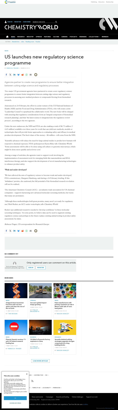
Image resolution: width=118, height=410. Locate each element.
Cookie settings (15, 403)
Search (56, 22)
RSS (46, 375)
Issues (30, 375)
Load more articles (40, 361)
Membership (109, 2)
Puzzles (38, 41)
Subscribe (27, 22)
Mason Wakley (63, 314)
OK (15, 398)
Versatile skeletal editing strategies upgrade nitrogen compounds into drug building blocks (64, 342)
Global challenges (77, 397)
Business (33, 337)
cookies (85, 404)
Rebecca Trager (13, 68)
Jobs (22, 41)
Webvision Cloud (109, 408)
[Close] (27, 374)
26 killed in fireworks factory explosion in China (40, 340)
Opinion (33, 300)
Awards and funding (62, 397)
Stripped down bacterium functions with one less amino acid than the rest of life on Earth (15, 305)
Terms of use (36, 387)
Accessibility (47, 387)
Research (58, 337)
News (6, 51)
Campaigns (49, 397)
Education (101, 2)
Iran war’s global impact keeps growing (38, 303)
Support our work (91, 397)
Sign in (30, 267)
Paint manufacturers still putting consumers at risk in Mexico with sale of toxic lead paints (64, 305)
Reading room (30, 41)
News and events (37, 397)
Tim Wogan (12, 314)
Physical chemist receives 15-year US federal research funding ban (16, 341)
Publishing (94, 2)
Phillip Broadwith (34, 310)
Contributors (38, 375)
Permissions (56, 387)
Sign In (9, 22)
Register (17, 22)
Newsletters (15, 41)
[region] (15, 390)
